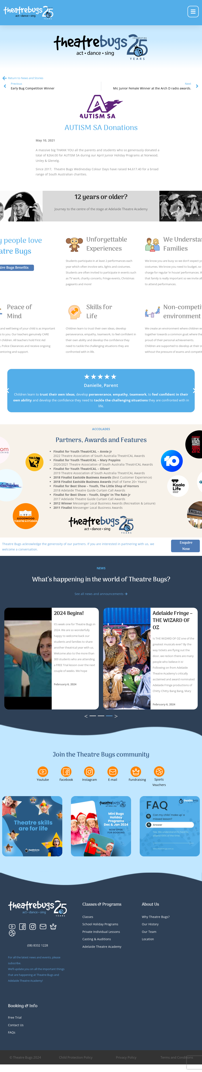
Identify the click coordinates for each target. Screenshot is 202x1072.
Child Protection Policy (76, 1057)
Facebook (66, 780)
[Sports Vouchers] (159, 771)
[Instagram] (89, 771)
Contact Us (16, 1025)
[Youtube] (42, 771)
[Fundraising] (135, 771)
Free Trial (15, 1017)
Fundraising (137, 780)
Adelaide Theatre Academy (101, 947)
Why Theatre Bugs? (156, 917)
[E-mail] (112, 771)
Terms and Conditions (176, 1057)
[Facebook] (66, 771)
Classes (87, 917)
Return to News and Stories (25, 78)
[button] (7, 390)
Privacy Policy (126, 1057)
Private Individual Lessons (101, 932)
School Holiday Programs (100, 924)
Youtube (43, 780)
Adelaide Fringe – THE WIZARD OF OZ (172, 620)
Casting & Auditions (96, 939)
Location (148, 939)
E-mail (112, 780)
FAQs (11, 1032)
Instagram (89, 780)
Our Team (149, 932)
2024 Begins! (69, 613)
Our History (150, 924)
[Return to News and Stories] (4, 78)
